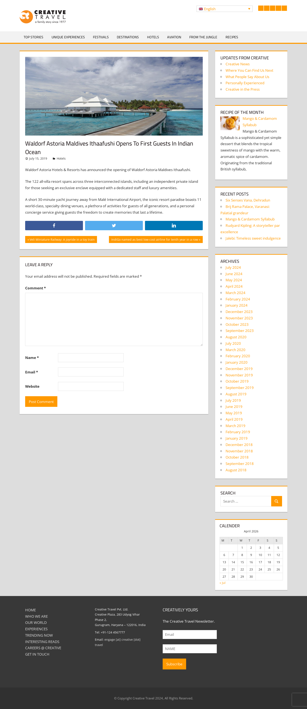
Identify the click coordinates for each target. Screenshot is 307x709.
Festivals (101, 37)
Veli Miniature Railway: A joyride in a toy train (62, 240)
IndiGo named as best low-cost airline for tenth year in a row (154, 240)
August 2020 (236, 336)
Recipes (232, 37)
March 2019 (235, 425)
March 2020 (235, 349)
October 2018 (237, 457)
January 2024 (237, 305)
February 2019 (238, 431)
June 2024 (234, 273)
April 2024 (234, 286)
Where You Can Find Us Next (249, 70)
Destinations (128, 37)
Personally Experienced (245, 82)
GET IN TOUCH (37, 654)
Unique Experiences (68, 37)
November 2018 (239, 451)
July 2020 (233, 343)
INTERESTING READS (42, 641)
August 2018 (236, 469)
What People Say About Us (247, 76)
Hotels (153, 37)
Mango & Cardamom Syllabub (250, 219)
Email (31, 372)
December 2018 (239, 444)
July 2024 (233, 267)
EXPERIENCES (36, 628)
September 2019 (240, 387)
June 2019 (234, 406)
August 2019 (236, 394)
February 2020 (238, 355)
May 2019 (234, 412)
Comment (35, 288)
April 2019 (234, 419)
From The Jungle (203, 37)
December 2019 (239, 368)
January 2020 (237, 362)
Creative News (238, 63)
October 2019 (237, 381)
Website (32, 386)
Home (30, 610)
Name (32, 357)
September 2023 (240, 330)
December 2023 (239, 311)
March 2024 (235, 292)
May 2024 (234, 279)
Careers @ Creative (43, 647)
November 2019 (239, 375)
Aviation (174, 37)
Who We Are (36, 616)
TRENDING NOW (39, 635)
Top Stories (33, 37)
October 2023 (237, 324)
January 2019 (237, 438)
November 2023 (239, 318)
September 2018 (240, 463)
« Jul (223, 583)
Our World (36, 622)
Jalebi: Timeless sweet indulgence (253, 238)
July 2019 (233, 400)
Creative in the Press (243, 89)
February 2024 (238, 299)
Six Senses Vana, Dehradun (248, 200)
